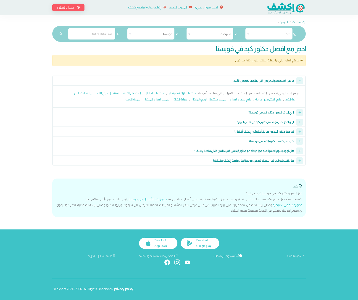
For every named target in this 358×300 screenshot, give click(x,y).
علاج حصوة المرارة (240, 99)
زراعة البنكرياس (83, 93)
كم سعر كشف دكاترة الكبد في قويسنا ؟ (271, 141)
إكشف (301, 22)
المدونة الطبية (180, 7)
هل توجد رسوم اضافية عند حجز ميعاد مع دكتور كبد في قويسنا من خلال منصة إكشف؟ (244, 151)
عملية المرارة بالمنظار (156, 99)
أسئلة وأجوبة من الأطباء (227, 256)
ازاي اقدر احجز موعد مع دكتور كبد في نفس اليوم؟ (265, 122)
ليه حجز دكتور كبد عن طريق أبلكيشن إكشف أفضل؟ (264, 131)
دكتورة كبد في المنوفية (287, 205)
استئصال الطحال (155, 93)
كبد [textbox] (288, 34)
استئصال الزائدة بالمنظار (182, 93)
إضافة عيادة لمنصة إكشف (147, 7)
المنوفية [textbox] (226, 34)
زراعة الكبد (291, 99)
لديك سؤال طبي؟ (209, 7)
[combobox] (268, 33)
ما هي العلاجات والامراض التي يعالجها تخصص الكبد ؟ (263, 80)
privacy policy (123, 289)
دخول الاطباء (68, 7)
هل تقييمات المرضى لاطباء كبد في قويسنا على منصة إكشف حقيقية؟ (253, 160)
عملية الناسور (132, 99)
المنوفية (284, 22)
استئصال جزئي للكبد (107, 93)
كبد (293, 22)
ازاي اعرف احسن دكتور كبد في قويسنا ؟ (271, 112)
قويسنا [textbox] (167, 34)
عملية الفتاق (180, 99)
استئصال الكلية (132, 93)
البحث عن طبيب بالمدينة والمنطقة (159, 256)
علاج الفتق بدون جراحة (268, 99)
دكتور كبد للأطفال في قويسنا (148, 199)
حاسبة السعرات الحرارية (101, 256)
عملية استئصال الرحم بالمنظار (208, 99)
